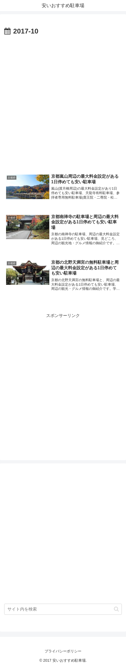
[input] (63, 609)
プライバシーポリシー (63, 651)
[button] (116, 609)
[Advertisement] (63, 103)
